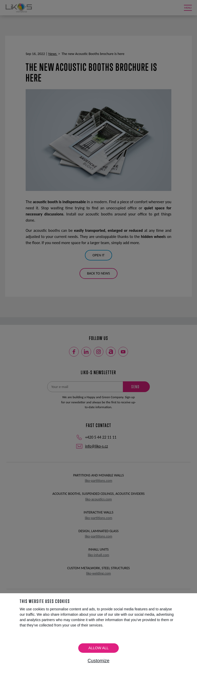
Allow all (98, 648)
